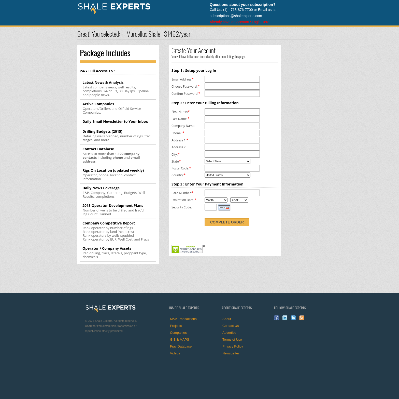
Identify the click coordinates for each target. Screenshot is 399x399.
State (175, 161)
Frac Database (181, 346)
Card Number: (182, 193)
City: (175, 154)
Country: (178, 175)
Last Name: (180, 119)
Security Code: (182, 207)
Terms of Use (232, 339)
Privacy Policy (232, 346)
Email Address (182, 79)
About (226, 319)
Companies (178, 333)
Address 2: (179, 147)
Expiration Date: (183, 200)
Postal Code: (180, 168)
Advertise (229, 333)
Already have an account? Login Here (239, 22)
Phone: (176, 133)
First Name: (180, 112)
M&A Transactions (183, 319)
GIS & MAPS (179, 339)
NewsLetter (230, 353)
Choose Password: (184, 86)
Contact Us (230, 326)
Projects (176, 326)
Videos (175, 353)
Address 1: (179, 140)
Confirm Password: (185, 93)
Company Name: (183, 126)
